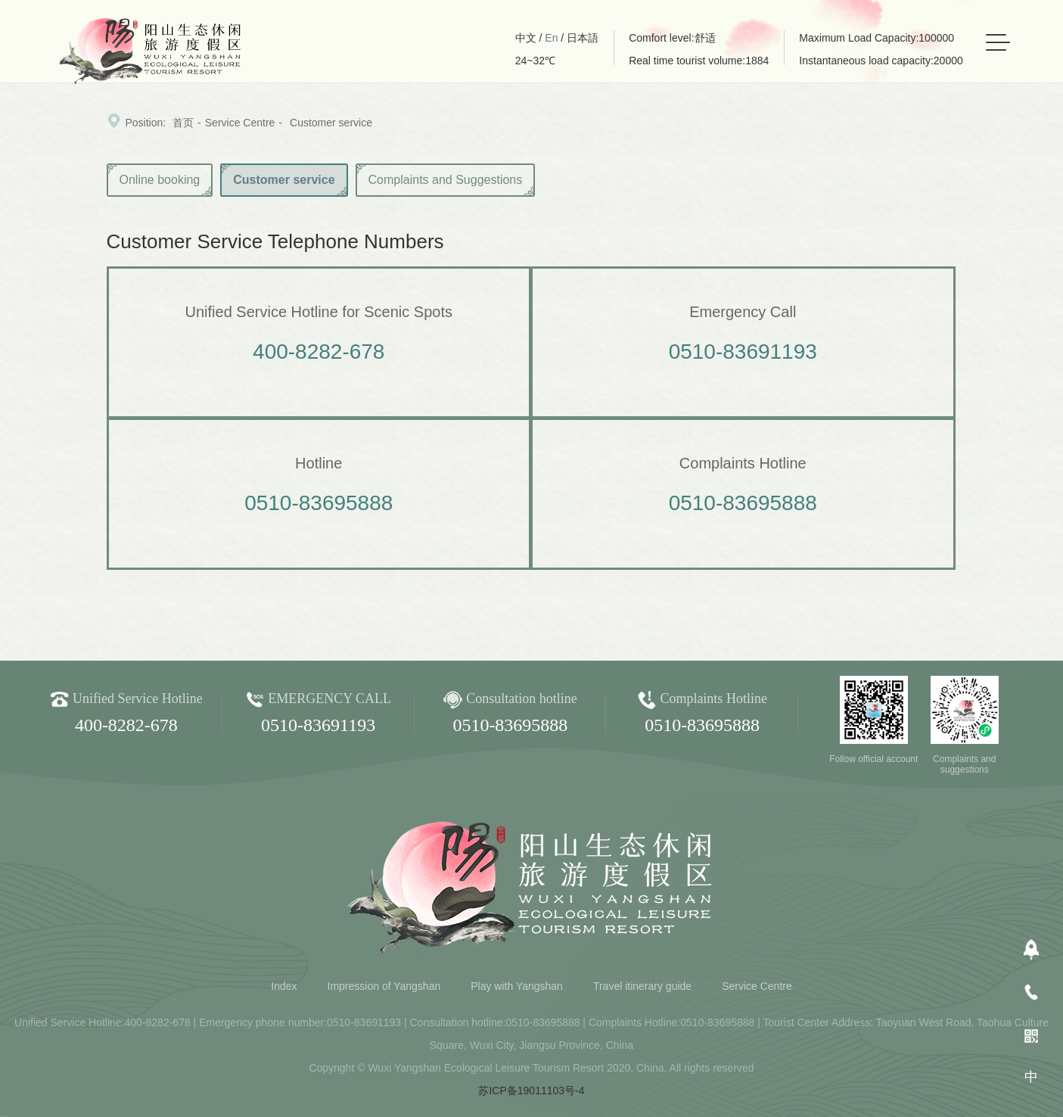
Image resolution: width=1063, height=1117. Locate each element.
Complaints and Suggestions (445, 179)
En (551, 38)
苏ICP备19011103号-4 (531, 1090)
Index (284, 986)
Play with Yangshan (517, 986)
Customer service (331, 123)
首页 (183, 123)
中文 (525, 38)
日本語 (582, 38)
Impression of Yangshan (384, 986)
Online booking (160, 179)
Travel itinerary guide (642, 986)
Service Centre (240, 123)
